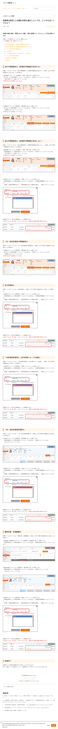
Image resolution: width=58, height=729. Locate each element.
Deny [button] (48, 725)
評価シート (24, 8)
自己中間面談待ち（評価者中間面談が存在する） (18, 44)
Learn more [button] (5, 726)
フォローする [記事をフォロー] (51, 26)
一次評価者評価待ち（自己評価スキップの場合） (18, 53)
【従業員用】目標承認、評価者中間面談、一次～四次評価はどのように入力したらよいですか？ (28, 704)
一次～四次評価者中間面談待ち (14, 49)
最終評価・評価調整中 (11, 58)
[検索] (44, 8)
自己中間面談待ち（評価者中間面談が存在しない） (19, 46)
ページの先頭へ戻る (9, 686)
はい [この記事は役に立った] (25, 678)
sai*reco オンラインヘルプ (9, 8)
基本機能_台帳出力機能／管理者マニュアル (15, 710)
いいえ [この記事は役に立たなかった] (33, 678)
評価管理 (18, 8)
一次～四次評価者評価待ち (12, 55)
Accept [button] (53, 725)
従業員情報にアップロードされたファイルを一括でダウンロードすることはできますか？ (27, 707)
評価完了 (8, 60)
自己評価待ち (9, 51)
